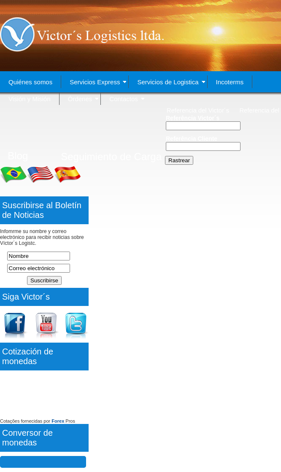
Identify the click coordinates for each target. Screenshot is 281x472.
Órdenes (83, 98)
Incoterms (230, 82)
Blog (18, 155)
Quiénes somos (30, 82)
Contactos (126, 98)
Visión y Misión (29, 98)
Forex (57, 421)
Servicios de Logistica (171, 82)
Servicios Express (98, 82)
